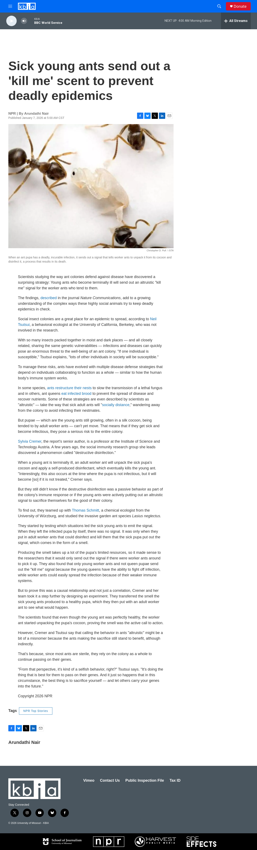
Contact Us (110, 780)
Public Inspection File (144, 780)
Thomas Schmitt (85, 510)
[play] (11, 21)
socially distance (115, 405)
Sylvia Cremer (29, 441)
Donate (240, 6)
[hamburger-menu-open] (10, 6)
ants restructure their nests (69, 388)
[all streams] (236, 21)
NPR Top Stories (35, 711)
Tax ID (175, 780)
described (48, 298)
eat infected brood (76, 393)
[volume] (24, 21)
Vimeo (88, 780)
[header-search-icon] (219, 6)
